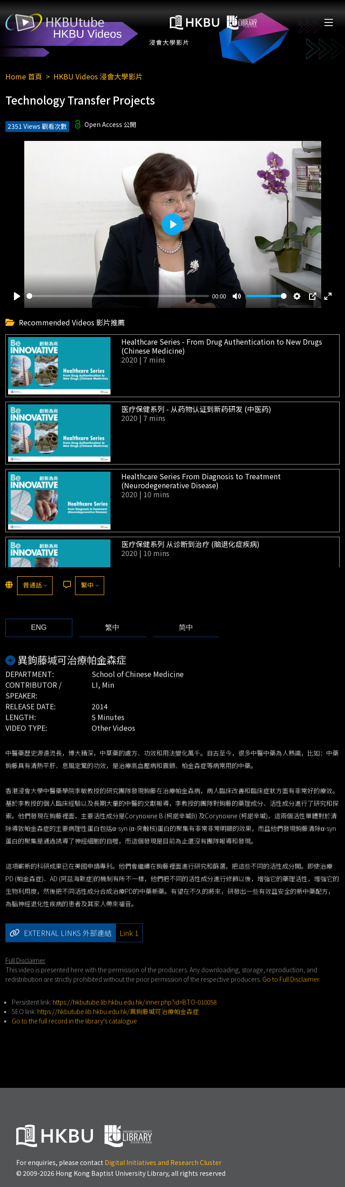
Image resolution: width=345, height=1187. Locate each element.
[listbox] (35, 585)
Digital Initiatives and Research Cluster (163, 1162)
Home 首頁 (23, 76)
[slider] (118, 296)
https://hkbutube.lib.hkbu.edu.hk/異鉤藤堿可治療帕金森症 (118, 1028)
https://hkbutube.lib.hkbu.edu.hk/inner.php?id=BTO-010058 (135, 1019)
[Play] (17, 296)
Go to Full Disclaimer (290, 996)
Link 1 (129, 950)
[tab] (38, 645)
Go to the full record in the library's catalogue (74, 1038)
